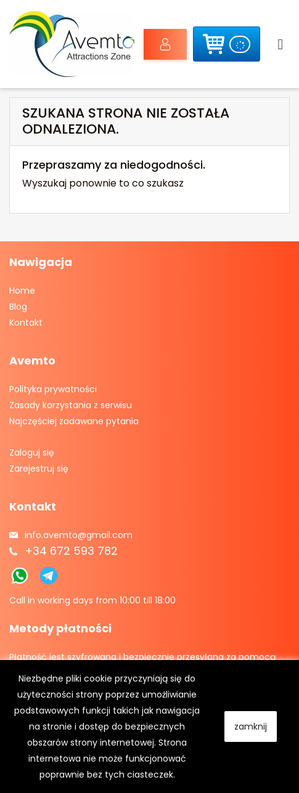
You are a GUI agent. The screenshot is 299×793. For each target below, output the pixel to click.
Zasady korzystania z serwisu (70, 405)
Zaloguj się (157, 44)
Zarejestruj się (38, 468)
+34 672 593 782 (71, 550)
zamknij (250, 726)
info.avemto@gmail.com (79, 535)
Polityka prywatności (53, 389)
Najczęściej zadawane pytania (74, 421)
